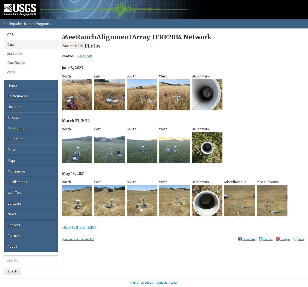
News (11, 214)
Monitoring (15, 128)
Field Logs (84, 56)
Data (10, 45)
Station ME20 (73, 45)
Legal (173, 282)
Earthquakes (17, 96)
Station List (15, 54)
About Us (147, 282)
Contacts (161, 282)
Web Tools (15, 192)
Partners (14, 235)
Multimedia (16, 171)
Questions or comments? (78, 239)
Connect (13, 225)
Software (14, 203)
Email (301, 239)
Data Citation (16, 63)
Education (15, 139)
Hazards (13, 106)
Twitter (267, 239)
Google (285, 239)
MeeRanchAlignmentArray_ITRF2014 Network (137, 37)
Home (12, 85)
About (11, 72)
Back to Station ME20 (80, 227)
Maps (11, 160)
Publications (17, 182)
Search (12, 271)
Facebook (249, 239)
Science (13, 117)
